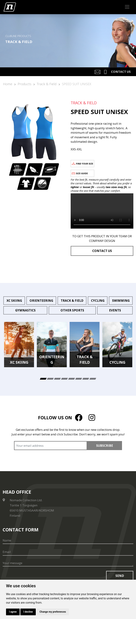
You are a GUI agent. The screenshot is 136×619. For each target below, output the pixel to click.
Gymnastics (25, 310)
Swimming (121, 301)
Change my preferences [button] (53, 611)
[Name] (68, 540)
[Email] (68, 552)
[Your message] (68, 563)
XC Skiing (14, 301)
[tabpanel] (19, 344)
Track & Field (46, 84)
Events (115, 310)
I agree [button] (13, 611)
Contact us (102, 251)
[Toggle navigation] (127, 7)
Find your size (84, 163)
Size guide (82, 173)
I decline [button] (28, 611)
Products (24, 84)
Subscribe (104, 446)
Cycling (97, 301)
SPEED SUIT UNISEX (76, 84)
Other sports (72, 310)
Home (7, 84)
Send (119, 576)
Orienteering (41, 301)
